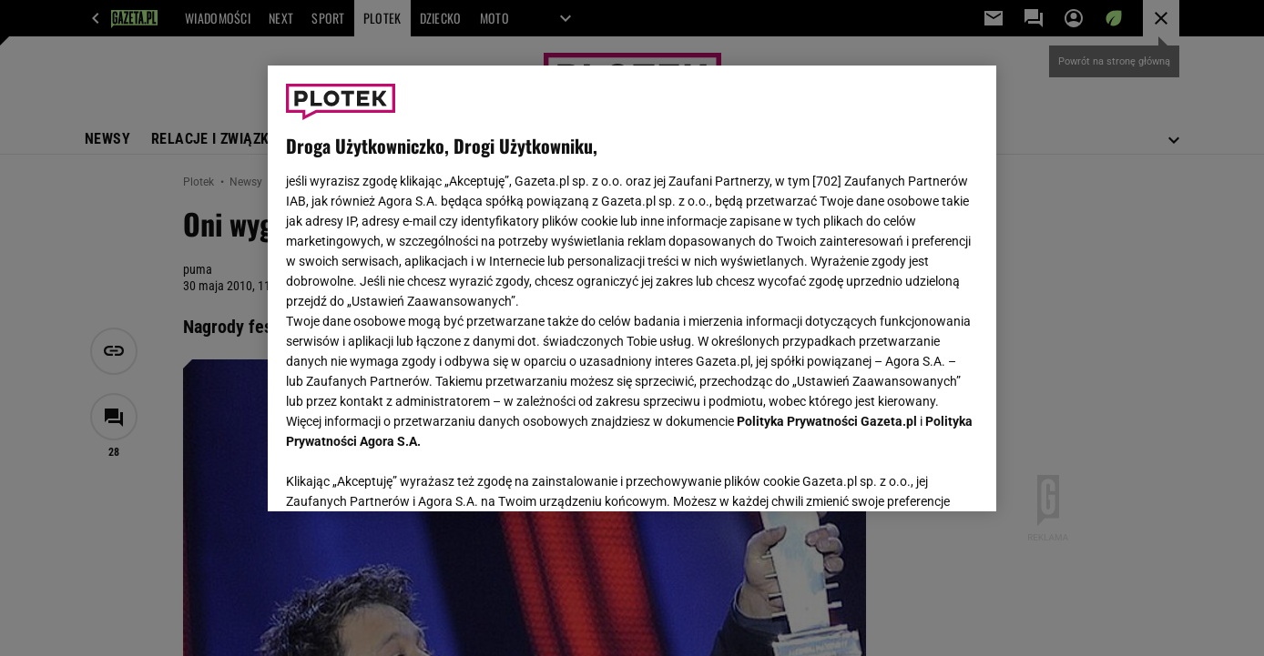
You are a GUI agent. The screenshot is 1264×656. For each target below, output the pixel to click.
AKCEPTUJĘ (916, 476)
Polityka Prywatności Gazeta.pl (827, 421)
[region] (632, 288)
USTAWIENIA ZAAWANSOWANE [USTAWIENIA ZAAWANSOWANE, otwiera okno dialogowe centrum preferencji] (405, 475)
